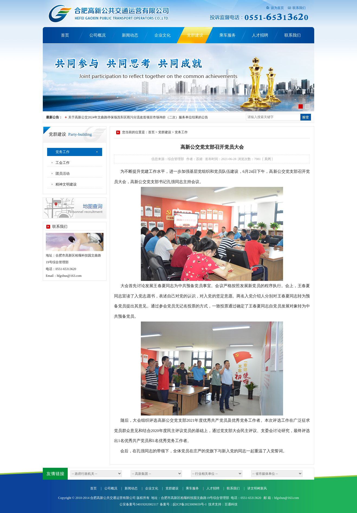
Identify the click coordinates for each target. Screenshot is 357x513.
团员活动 (63, 173)
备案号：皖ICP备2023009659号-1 (183, 504)
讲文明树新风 (257, 488)
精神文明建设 (66, 184)
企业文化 (162, 35)
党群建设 (195, 35)
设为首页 (277, 8)
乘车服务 (227, 35)
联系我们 (299, 8)
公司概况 (97, 35)
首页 (65, 35)
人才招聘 (260, 35)
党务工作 (63, 152)
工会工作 (63, 163)
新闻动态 (130, 35)
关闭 (268, 159)
